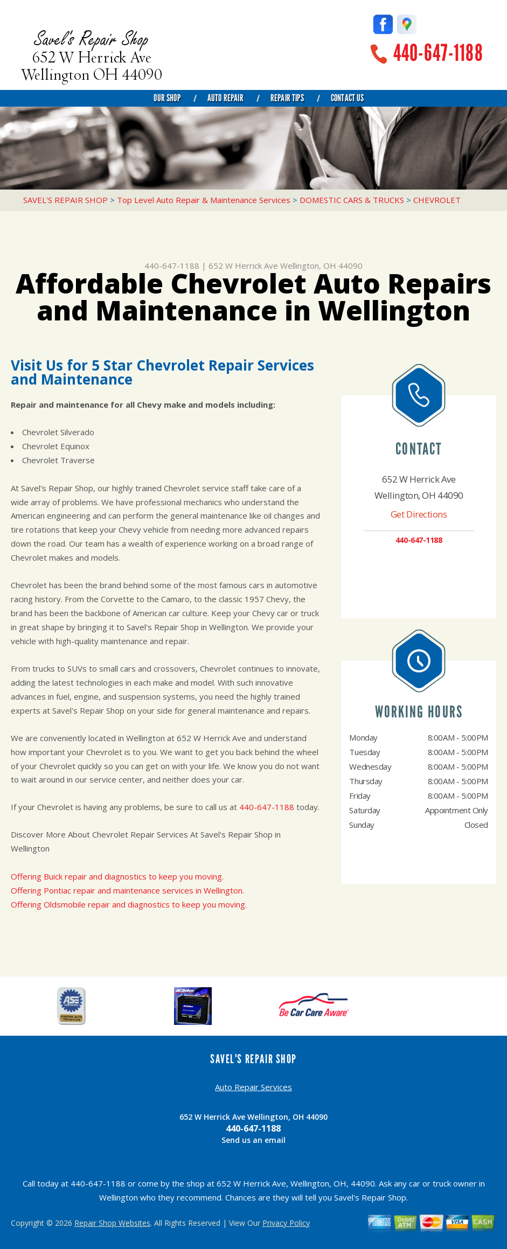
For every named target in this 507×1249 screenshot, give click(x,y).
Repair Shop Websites (112, 1223)
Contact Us (347, 98)
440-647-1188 (438, 53)
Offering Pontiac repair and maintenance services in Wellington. (127, 890)
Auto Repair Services (253, 1086)
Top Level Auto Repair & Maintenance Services (203, 199)
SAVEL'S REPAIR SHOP (65, 199)
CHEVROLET (437, 199)
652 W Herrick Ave (243, 265)
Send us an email (253, 1140)
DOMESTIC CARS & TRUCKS (352, 199)
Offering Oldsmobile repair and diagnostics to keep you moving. (129, 904)
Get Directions (419, 514)
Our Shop (167, 98)
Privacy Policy (286, 1223)
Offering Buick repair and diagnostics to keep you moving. (117, 876)
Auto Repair (225, 98)
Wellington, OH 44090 (321, 265)
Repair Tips (287, 98)
